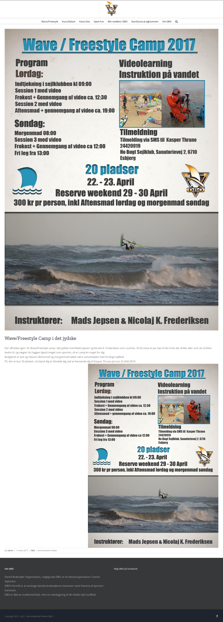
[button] (176, 21)
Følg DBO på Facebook (126, 568)
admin (10, 550)
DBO (33, 550)
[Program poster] (111, 179)
